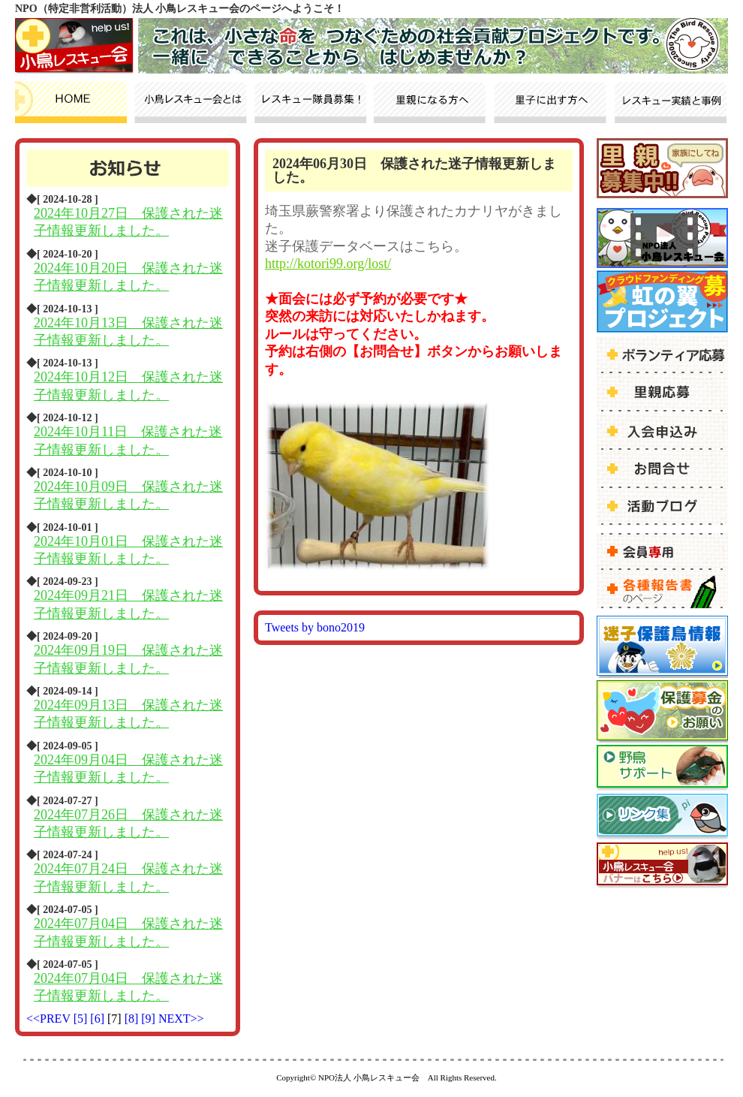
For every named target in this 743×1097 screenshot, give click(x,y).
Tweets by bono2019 (315, 627)
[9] (149, 1018)
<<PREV (48, 1018)
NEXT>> (181, 1018)
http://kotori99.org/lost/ (328, 263)
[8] (133, 1018)
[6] (98, 1018)
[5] (82, 1018)
